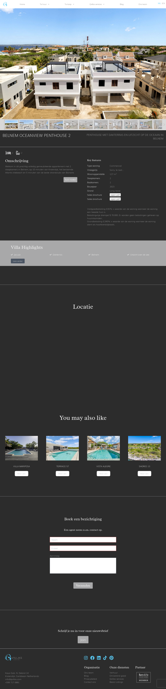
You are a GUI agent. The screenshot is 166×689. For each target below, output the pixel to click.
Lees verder (70, 179)
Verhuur (114, 672)
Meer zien (21, 473)
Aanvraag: (55, 555)
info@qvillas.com (13, 679)
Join (83, 639)
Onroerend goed (118, 675)
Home (22, 4)
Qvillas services (117, 678)
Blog (122, 4)
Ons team (143, 4)
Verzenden (83, 585)
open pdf (115, 194)
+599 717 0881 (12, 682)
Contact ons (90, 681)
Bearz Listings (116, 681)
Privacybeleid (90, 678)
